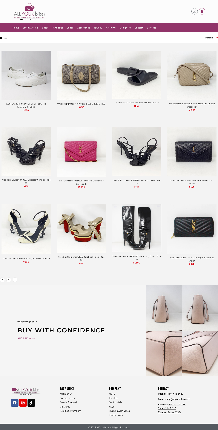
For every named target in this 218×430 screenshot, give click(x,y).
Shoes (70, 27)
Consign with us (68, 398)
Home (15, 27)
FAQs (111, 406)
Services (151, 27)
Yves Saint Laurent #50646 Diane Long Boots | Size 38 (136, 258)
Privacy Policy (116, 415)
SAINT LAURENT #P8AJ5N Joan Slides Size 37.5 (137, 102)
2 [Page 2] (8, 279)
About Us (113, 398)
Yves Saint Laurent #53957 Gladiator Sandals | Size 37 (26, 181)
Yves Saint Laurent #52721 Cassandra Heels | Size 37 (137, 182)
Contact (139, 27)
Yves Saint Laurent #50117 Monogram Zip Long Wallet (192, 259)
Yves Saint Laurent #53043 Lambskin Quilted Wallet (191, 182)
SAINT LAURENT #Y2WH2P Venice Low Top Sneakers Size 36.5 (26, 105)
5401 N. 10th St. (177, 404)
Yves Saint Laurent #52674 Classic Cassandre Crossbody (81, 182)
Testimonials (115, 402)
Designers (125, 27)
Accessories (83, 27)
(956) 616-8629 (175, 393)
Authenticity (66, 393)
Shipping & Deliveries (119, 410)
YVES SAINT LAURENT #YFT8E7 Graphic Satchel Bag (81, 103)
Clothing (111, 27)
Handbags (57, 27)
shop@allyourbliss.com (177, 399)
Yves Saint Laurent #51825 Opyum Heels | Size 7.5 (26, 258)
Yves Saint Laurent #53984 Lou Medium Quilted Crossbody (192, 105)
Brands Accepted (68, 402)
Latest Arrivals (30, 27)
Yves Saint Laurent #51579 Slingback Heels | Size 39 (81, 258)
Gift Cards (65, 406)
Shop (45, 27)
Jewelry (98, 27)
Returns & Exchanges (70, 410)
